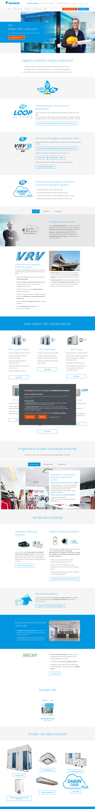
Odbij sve (42, 417)
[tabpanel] (47, 230)
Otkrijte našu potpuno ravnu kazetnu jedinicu (63, 495)
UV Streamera (21, 637)
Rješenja (9, 9)
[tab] (36, 211)
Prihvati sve (30, 417)
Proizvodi (27, 9)
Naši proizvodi (18, 9)
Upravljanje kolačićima (54, 417)
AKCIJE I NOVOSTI (37, 9)
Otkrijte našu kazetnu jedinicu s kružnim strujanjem (65, 482)
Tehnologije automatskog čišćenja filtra (27, 630)
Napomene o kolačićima (59, 413)
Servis (45, 9)
